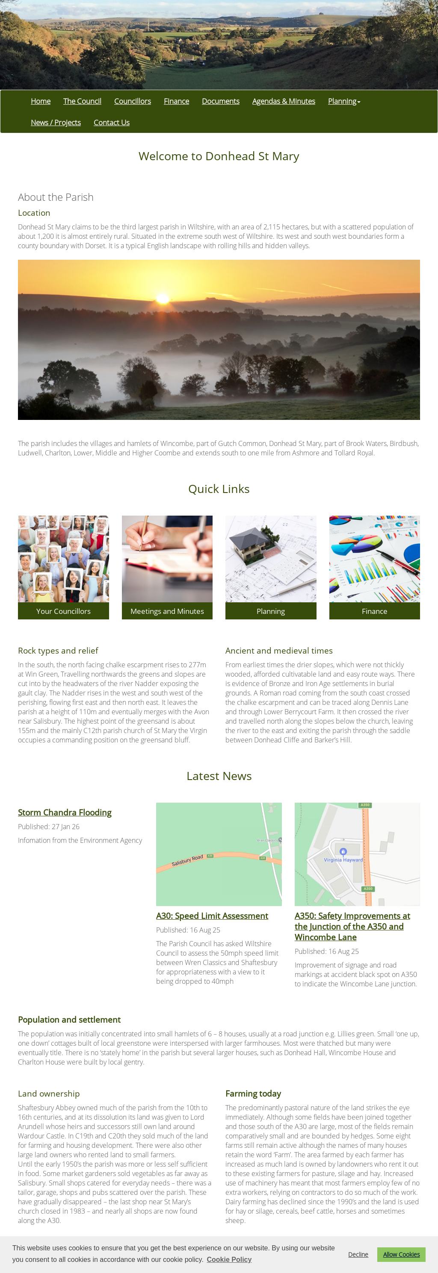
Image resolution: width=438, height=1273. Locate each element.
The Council (82, 101)
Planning (344, 101)
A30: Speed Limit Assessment (212, 915)
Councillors (132, 101)
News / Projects (56, 122)
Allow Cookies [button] (401, 1254)
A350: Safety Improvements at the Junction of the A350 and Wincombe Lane (352, 926)
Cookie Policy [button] (229, 1259)
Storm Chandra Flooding (64, 812)
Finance (176, 101)
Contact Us (112, 122)
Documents (221, 101)
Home (40, 101)
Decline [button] (358, 1254)
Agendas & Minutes (283, 101)
